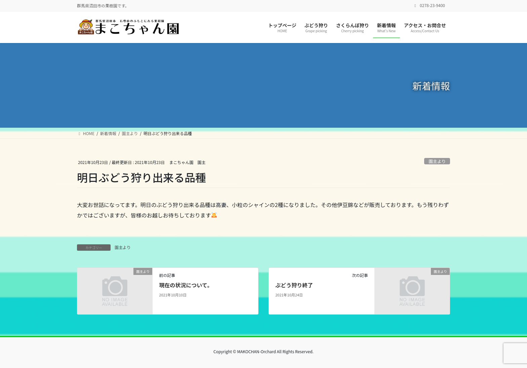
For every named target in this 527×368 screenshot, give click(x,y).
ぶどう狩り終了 (294, 285)
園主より (437, 161)
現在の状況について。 (185, 285)
